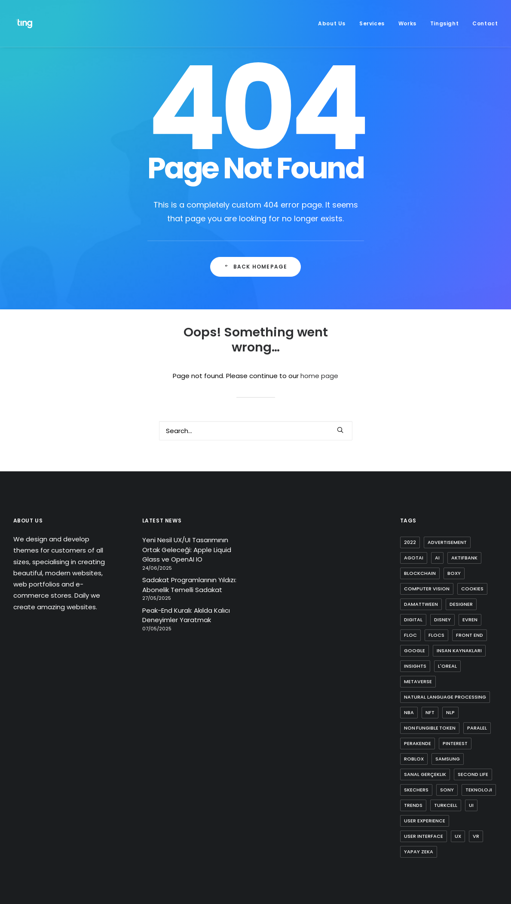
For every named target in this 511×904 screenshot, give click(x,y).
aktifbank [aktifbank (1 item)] (464, 557)
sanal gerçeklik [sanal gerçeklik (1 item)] (425, 774)
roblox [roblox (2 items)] (414, 758)
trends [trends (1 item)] (413, 805)
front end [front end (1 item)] (469, 635)
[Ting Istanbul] (25, 23)
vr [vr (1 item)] (476, 836)
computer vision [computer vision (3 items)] (427, 588)
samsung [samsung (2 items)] (447, 758)
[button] (340, 430)
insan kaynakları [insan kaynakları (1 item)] (459, 650)
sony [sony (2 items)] (447, 789)
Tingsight (444, 23)
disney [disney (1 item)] (442, 619)
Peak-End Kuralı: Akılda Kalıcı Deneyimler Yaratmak (186, 615)
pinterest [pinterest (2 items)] (455, 743)
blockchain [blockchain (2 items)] (420, 573)
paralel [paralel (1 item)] (477, 727)
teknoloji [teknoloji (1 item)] (478, 789)
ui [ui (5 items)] (471, 805)
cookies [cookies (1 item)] (472, 588)
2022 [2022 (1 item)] (410, 542)
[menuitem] (335, 23)
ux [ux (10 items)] (458, 836)
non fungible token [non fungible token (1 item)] (430, 727)
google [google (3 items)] (414, 650)
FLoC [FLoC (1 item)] (410, 635)
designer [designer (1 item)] (461, 604)
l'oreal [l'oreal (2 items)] (447, 666)
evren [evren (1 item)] (469, 619)
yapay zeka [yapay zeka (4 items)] (418, 851)
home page (319, 375)
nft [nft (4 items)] (430, 712)
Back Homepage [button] (256, 266)
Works (407, 23)
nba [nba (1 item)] (409, 712)
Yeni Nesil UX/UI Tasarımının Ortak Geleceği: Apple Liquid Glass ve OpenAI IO (186, 549)
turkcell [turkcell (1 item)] (445, 805)
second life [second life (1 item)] (473, 774)
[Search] (255, 430)
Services (372, 23)
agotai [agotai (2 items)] (413, 557)
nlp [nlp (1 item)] (450, 712)
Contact (485, 23)
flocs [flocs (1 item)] (436, 635)
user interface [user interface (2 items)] (423, 836)
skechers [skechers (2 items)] (416, 789)
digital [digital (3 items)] (413, 619)
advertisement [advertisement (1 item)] (447, 542)
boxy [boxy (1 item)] (454, 573)
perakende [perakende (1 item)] (417, 743)
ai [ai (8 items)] (437, 557)
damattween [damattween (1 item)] (421, 604)
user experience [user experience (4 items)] (424, 820)
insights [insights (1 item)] (415, 666)
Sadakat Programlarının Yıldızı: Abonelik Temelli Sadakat (189, 584)
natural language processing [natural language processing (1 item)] (445, 696)
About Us (332, 23)
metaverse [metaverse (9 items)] (418, 681)
